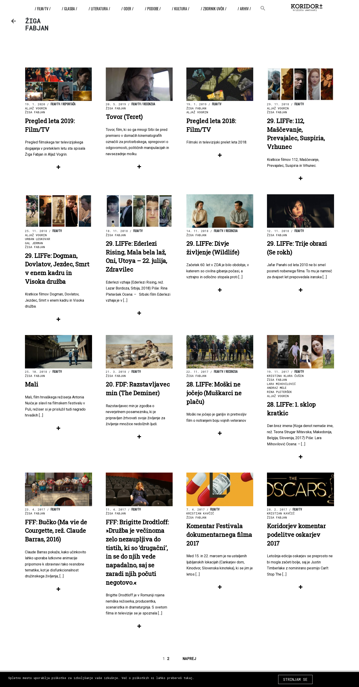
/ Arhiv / (243, 8)
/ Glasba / (71, 8)
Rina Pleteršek (279, 392)
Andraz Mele (276, 388)
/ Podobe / (153, 8)
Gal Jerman (34, 243)
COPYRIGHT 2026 (314, 677)
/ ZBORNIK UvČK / (213, 8)
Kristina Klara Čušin (285, 376)
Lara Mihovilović (281, 384)
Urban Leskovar (37, 239)
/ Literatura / (100, 8)
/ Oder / (128, 8)
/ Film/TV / (44, 8)
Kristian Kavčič (200, 513)
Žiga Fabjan (35, 112)
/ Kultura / (180, 8)
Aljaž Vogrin (36, 108)
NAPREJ (189, 658)
